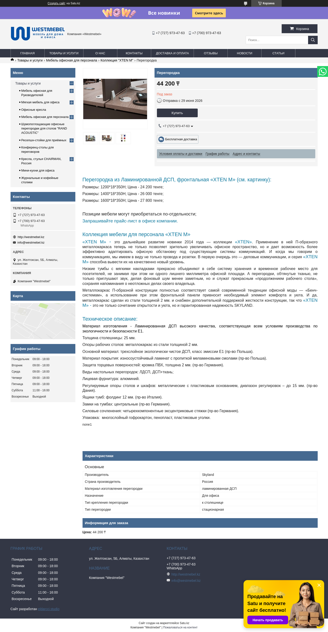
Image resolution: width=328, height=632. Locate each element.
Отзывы (211, 53)
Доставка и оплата (172, 53)
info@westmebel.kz (31, 242)
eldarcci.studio (49, 609)
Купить (177, 113)
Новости (244, 53)
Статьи (278, 53)
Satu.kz (184, 623)
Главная (27, 53)
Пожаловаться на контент (180, 627)
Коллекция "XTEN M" (117, 60)
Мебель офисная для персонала (71, 60)
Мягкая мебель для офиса (40, 102)
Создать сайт (57, 3)
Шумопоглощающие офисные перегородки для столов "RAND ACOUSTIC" (44, 128)
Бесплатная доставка (181, 139)
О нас (100, 53)
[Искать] (313, 40)
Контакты (134, 53)
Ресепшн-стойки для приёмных (43, 140)
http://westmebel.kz (31, 237)
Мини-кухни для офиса (38, 170)
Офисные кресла (33, 109)
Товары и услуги (64, 53)
